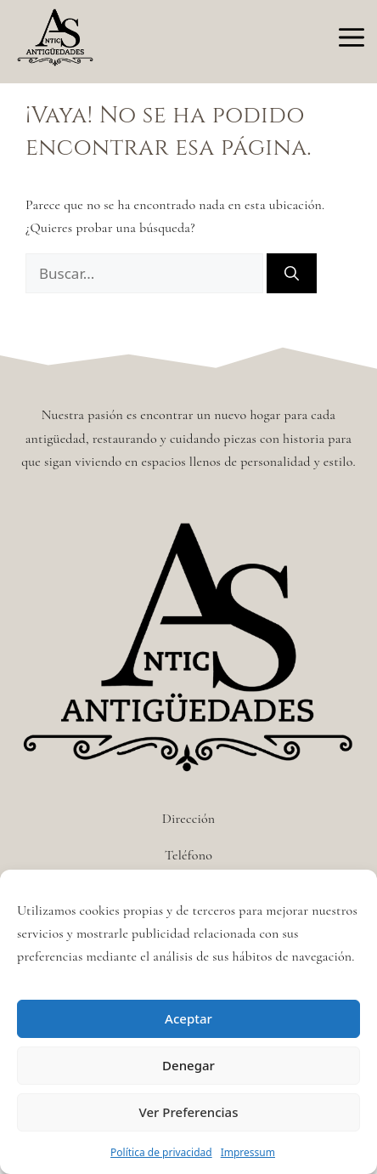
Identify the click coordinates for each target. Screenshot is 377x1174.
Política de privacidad (161, 1152)
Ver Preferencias (189, 1111)
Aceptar (188, 1018)
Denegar (188, 1065)
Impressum (248, 1152)
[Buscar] (292, 273)
